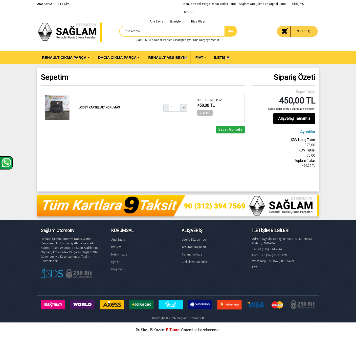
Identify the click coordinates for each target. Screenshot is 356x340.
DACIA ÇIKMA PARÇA (117, 57)
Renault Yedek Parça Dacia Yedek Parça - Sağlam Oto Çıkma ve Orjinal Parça (234, 4)
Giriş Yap (117, 269)
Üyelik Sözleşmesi (194, 239)
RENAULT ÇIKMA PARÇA (64, 57)
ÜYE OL (189, 12)
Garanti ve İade (192, 254)
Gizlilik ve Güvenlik (194, 262)
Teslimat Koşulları (194, 247)
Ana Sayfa (156, 21)
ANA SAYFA (44, 4)
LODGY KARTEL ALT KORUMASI (99, 107)
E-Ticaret (173, 330)
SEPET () (303, 31)
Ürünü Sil (205, 112)
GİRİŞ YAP (298, 4)
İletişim (116, 247)
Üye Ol (115, 262)
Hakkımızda (119, 254)
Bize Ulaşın (198, 21)
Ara (230, 31)
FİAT (199, 57)
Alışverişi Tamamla (294, 118)
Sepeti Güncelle (230, 129)
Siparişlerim (177, 21)
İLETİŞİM (63, 4)
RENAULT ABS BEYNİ (167, 57)
